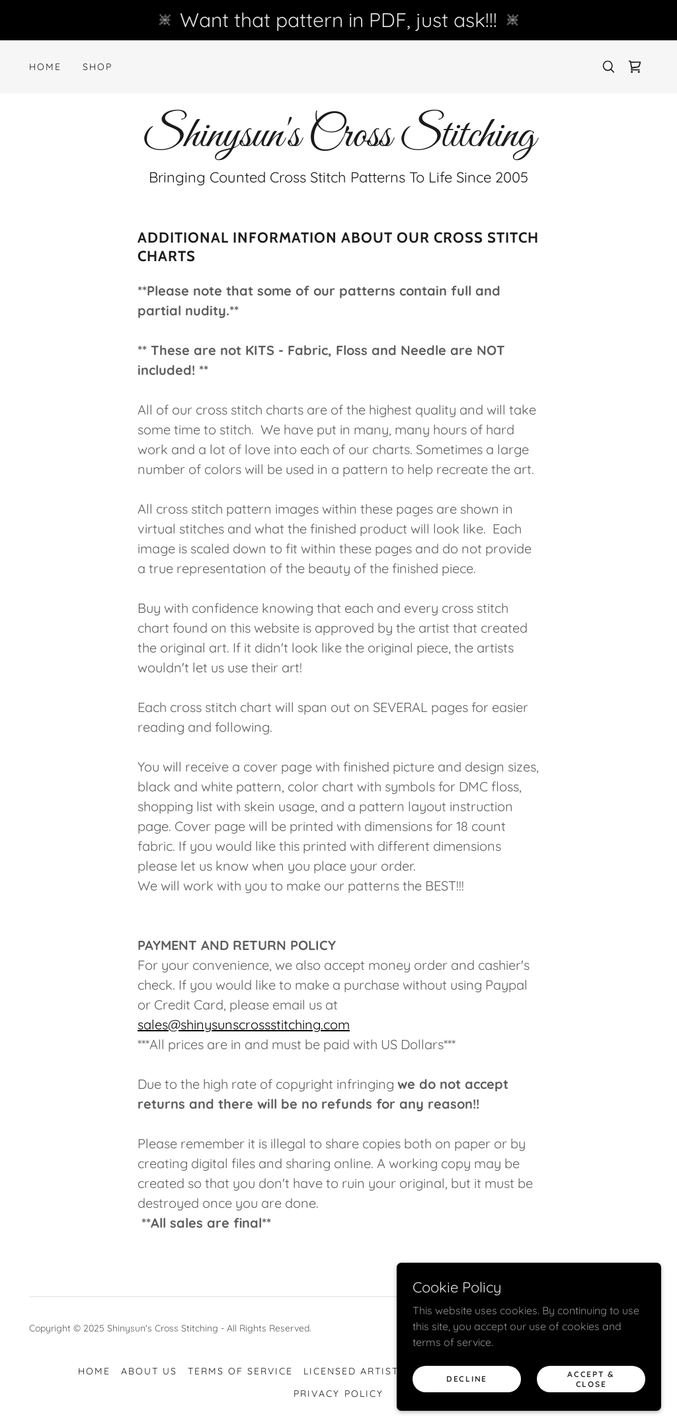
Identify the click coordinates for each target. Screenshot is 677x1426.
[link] (634, 67)
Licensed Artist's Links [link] (373, 1371)
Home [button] (94, 1371)
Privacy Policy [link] (338, 1394)
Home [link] (45, 67)
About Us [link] (149, 1371)
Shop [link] (97, 67)
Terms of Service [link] (240, 1371)
